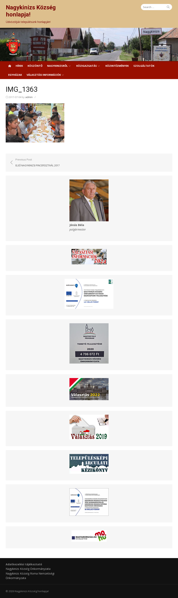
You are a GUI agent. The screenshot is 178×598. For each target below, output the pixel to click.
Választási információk (44, 75)
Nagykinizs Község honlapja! (31, 11)
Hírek (19, 66)
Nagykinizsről (57, 66)
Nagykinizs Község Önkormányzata (28, 568)
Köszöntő (35, 66)
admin (29, 97)
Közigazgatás (86, 66)
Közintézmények (117, 66)
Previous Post (38, 162)
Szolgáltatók (143, 66)
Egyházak (15, 75)
